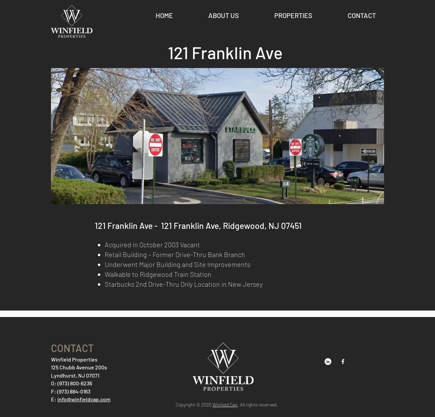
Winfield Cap (225, 404)
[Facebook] (343, 361)
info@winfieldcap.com (83, 399)
